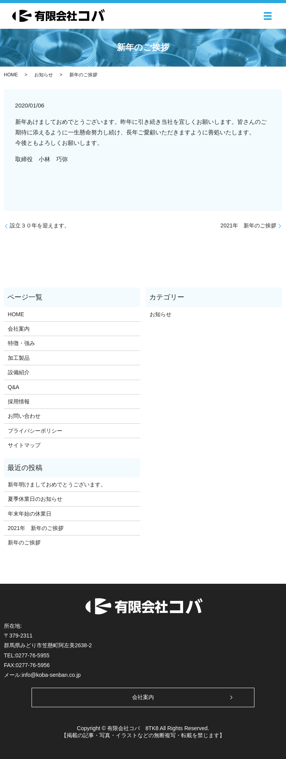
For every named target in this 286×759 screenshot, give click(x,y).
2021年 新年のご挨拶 (248, 225)
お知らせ (43, 74)
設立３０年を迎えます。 (40, 225)
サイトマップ (24, 445)
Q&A (13, 387)
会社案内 (19, 329)
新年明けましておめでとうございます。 (57, 484)
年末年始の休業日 (29, 514)
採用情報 (19, 401)
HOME (11, 74)
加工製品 (19, 358)
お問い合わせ (24, 416)
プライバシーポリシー (35, 431)
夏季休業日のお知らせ (35, 499)
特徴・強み (21, 343)
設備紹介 (19, 372)
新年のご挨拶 (24, 542)
